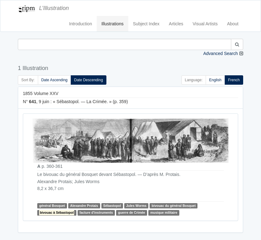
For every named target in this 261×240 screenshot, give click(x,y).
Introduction (80, 23)
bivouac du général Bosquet (174, 206)
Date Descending (88, 80)
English (215, 80)
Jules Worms (136, 206)
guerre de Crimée (131, 212)
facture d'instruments (96, 212)
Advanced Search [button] (220, 53)
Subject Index (146, 23)
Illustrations (112, 23)
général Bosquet (52, 206)
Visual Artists (205, 23)
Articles (176, 23)
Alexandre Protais (84, 206)
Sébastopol (112, 206)
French (234, 80)
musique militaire (163, 212)
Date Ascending (54, 80)
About (232, 23)
